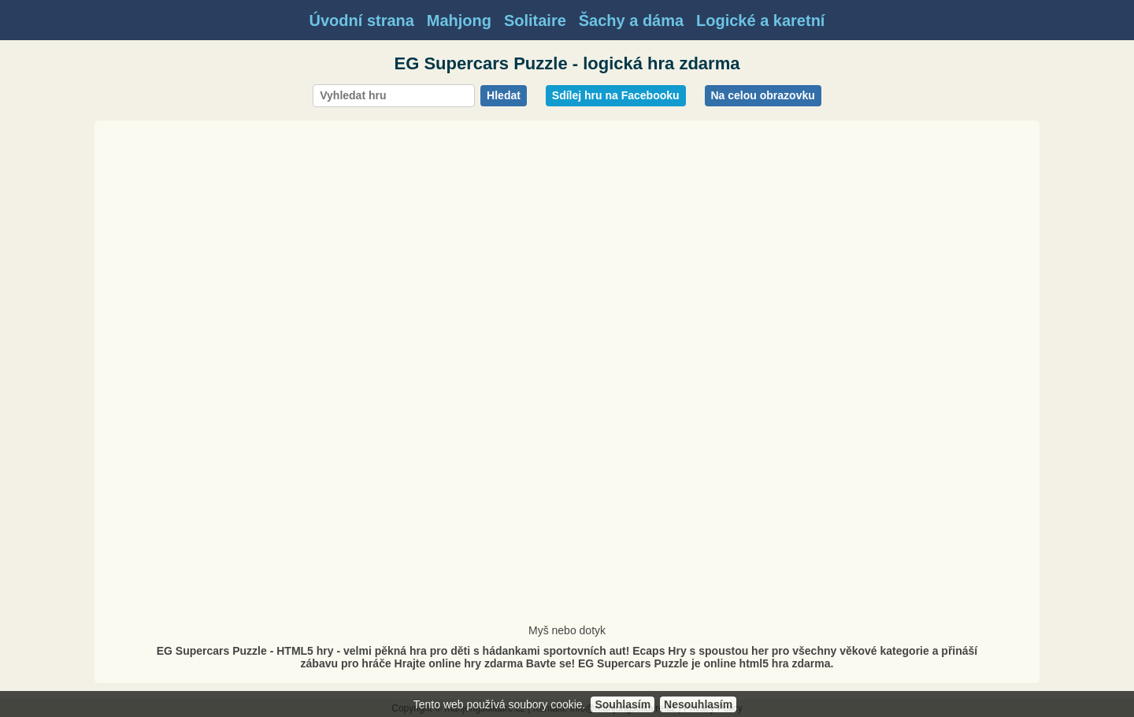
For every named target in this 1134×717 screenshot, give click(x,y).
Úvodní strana (361, 20)
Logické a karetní (760, 20)
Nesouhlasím (698, 704)
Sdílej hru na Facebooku (616, 95)
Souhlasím (622, 704)
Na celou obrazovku (763, 95)
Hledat (504, 95)
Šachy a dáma (631, 20)
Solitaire (535, 20)
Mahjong (459, 20)
